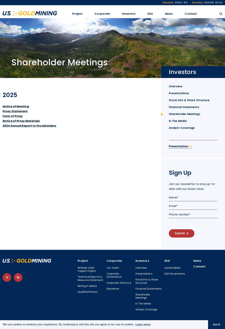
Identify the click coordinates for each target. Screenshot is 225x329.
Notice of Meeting (16, 106)
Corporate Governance (114, 275)
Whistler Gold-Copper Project (87, 269)
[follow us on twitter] (7, 277)
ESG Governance (175, 273)
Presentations (179, 93)
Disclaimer (113, 288)
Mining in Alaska (87, 286)
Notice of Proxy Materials (21, 121)
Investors (128, 14)
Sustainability (173, 267)
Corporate (102, 14)
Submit (180, 233)
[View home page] (27, 261)
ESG (150, 14)
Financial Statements (184, 107)
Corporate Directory (119, 282)
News (169, 14)
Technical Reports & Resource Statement (90, 278)
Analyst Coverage (182, 128)
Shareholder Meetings (184, 114)
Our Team (113, 267)
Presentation (178, 146)
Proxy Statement (15, 111)
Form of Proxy (13, 116)
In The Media (178, 121)
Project (77, 14)
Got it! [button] (216, 324)
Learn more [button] (143, 324)
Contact (191, 14)
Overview (175, 86)
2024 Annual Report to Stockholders (29, 126)
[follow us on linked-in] (18, 277)
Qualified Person (88, 291)
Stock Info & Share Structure (189, 100)
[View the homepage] (30, 13)
